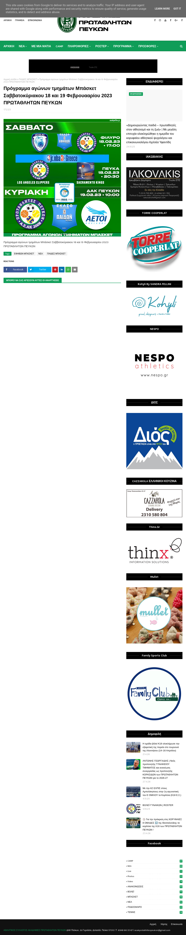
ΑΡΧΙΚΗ (7, 20)
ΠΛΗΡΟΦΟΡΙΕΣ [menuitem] (78, 46)
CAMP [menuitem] (59, 46)
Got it (177, 8)
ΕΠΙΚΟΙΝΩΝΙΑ (35, 20)
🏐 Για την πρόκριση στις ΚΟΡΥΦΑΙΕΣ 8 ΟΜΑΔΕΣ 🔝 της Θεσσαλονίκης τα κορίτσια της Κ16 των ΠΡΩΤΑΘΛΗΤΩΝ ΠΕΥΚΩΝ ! (162, 824)
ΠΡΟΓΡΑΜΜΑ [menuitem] (122, 46)
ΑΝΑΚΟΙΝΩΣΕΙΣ (155, 886)
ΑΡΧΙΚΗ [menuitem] (9, 46)
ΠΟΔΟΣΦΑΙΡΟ (155, 907)
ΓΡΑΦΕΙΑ (19, 20)
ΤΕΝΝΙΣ (155, 912)
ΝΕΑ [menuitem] (22, 46)
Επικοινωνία (176, 924)
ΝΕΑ (40, 253)
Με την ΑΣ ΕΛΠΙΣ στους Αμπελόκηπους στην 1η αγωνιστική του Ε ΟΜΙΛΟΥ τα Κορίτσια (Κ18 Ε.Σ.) (162, 791)
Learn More (162, 8)
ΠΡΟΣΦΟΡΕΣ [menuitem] (147, 46)
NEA (155, 866)
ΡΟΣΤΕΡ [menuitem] (101, 46)
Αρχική (153, 924)
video (155, 881)
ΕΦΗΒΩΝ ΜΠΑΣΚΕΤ (24, 253)
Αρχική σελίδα (10, 79)
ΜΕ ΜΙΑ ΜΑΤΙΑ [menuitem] (41, 46)
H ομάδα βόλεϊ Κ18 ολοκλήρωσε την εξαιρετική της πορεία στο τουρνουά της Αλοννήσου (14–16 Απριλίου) (161, 747)
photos (155, 876)
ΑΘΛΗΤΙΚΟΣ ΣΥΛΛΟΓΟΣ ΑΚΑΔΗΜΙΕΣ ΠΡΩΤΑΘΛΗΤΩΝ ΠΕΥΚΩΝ (35, 930)
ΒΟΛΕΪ (155, 891)
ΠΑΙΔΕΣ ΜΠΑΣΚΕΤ (28, 79)
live (155, 871)
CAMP (155, 861)
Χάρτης (164, 924)
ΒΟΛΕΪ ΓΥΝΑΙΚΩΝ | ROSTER (158, 805)
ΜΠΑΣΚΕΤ (155, 897)
